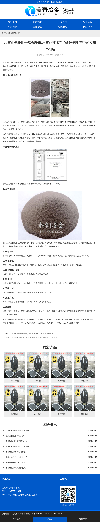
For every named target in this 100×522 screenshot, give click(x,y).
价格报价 (62, 27)
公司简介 (37, 22)
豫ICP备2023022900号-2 (51, 514)
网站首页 (12, 22)
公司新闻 (12, 27)
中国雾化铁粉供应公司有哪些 (17, 446)
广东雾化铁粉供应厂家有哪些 (17, 430)
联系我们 (87, 27)
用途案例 (37, 27)
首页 (4, 33)
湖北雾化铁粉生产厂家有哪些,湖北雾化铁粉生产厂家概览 (35, 337)
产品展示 (62, 22)
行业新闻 (87, 22)
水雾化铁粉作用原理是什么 (16, 457)
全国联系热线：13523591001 (50, 2)
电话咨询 (50, 519)
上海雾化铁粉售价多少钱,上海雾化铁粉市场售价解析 (32, 333)
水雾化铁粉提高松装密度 (16, 452)
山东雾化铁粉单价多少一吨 (16, 436)
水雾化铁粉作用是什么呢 (16, 468)
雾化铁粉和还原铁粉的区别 (16, 441)
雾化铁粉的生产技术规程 (16, 462)
